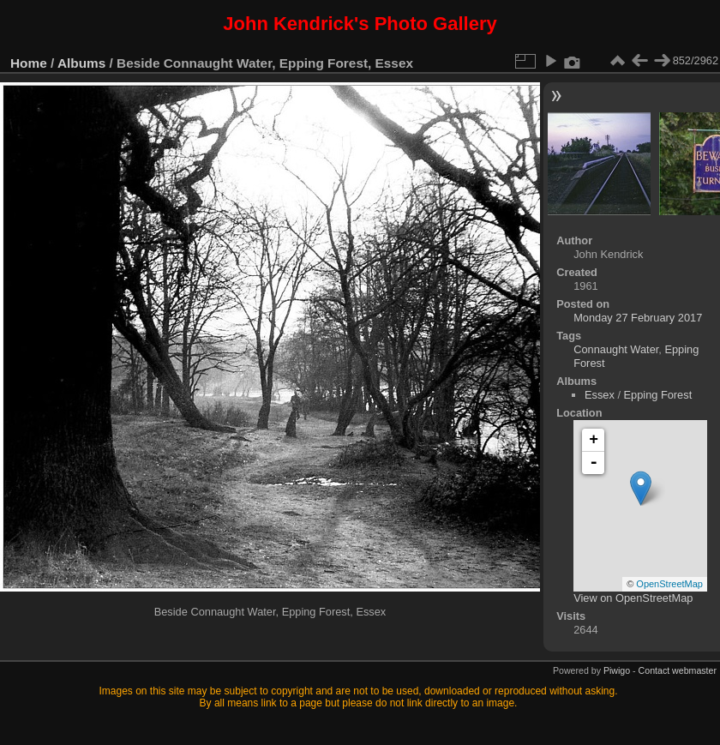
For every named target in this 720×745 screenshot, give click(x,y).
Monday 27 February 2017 (637, 317)
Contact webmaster (678, 670)
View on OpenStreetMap (633, 598)
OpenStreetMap (669, 584)
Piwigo (616, 670)
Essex (600, 394)
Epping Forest (658, 394)
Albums (81, 63)
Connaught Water (615, 349)
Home (28, 63)
